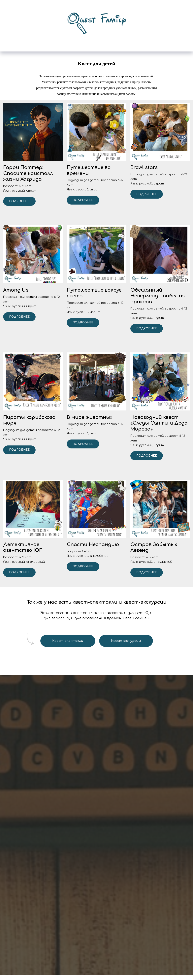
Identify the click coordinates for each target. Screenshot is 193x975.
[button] (33, 173)
